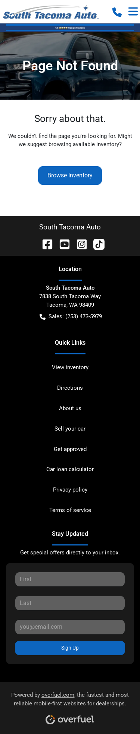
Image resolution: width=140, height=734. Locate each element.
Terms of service (70, 510)
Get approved (70, 449)
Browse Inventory (70, 175)
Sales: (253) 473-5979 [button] (71, 316)
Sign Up (70, 648)
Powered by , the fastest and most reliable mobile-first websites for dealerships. (70, 705)
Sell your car (70, 428)
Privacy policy (70, 489)
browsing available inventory (84, 144)
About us (70, 408)
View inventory (70, 367)
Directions (70, 387)
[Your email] (70, 626)
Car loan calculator (70, 469)
